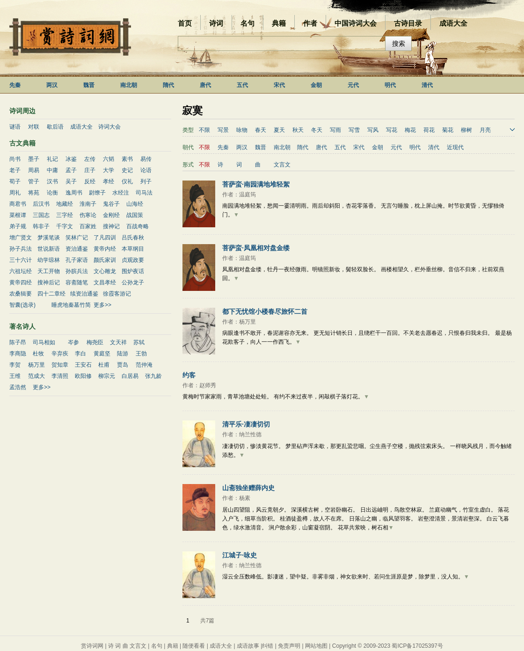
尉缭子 (97, 192)
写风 (372, 130)
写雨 (335, 130)
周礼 (15, 192)
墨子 (33, 159)
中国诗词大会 (356, 23)
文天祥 (118, 342)
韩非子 (41, 226)
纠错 (267, 646)
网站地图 (316, 646)
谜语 (15, 126)
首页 (185, 23)
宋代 (279, 85)
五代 (242, 85)
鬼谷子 (111, 204)
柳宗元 (106, 376)
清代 (427, 85)
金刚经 (111, 215)
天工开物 (48, 271)
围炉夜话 (133, 271)
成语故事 (248, 646)
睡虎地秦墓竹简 (71, 305)
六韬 (108, 159)
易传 (146, 159)
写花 (391, 130)
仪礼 (127, 181)
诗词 (216, 23)
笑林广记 (77, 237)
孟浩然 (17, 387)
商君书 (17, 204)
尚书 (15, 159)
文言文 (282, 164)
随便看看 (193, 646)
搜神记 (111, 226)
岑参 (73, 342)
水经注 (120, 192)
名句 (247, 23)
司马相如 (44, 342)
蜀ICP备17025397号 (417, 646)
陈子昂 (17, 342)
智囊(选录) (22, 305)
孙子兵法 (20, 249)
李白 (80, 353)
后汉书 (41, 204)
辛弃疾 (59, 353)
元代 (353, 85)
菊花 (447, 130)
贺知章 (59, 365)
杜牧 (38, 353)
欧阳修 (83, 376)
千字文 (64, 226)
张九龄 (153, 376)
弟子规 (17, 226)
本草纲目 (133, 249)
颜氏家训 (105, 260)
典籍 (279, 23)
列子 (146, 181)
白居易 (130, 376)
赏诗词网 (92, 646)
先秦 (15, 85)
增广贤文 (20, 237)
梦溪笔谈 (48, 237)
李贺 (15, 365)
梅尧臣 (95, 342)
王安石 (83, 365)
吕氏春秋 (133, 237)
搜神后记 (48, 282)
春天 (260, 130)
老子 (15, 170)
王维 (15, 376)
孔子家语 (77, 260)
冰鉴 (71, 159)
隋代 (168, 85)
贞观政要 (133, 260)
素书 (127, 159)
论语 (146, 170)
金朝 (316, 85)
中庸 (52, 170)
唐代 (205, 85)
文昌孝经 (105, 282)
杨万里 (36, 365)
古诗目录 (408, 23)
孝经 (108, 181)
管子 (33, 181)
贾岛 (122, 365)
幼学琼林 (48, 260)
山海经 (134, 204)
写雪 (354, 130)
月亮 (485, 130)
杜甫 (103, 365)
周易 (33, 170)
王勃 (141, 353)
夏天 (279, 130)
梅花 (410, 130)
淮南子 (88, 204)
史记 (127, 170)
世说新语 (48, 249)
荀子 (15, 181)
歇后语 (55, 126)
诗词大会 (109, 126)
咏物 (241, 130)
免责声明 (289, 646)
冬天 (316, 130)
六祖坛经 (20, 271)
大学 (108, 170)
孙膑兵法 (77, 271)
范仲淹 (144, 365)
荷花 (429, 130)
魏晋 (89, 85)
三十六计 (20, 260)
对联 (33, 126)
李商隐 (17, 353)
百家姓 (88, 226)
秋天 (298, 130)
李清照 (59, 376)
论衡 (52, 192)
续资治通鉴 (84, 293)
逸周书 (74, 192)
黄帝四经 (20, 282)
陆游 (122, 353)
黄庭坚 (102, 353)
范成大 (36, 376)
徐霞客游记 (117, 293)
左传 (89, 159)
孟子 (71, 170)
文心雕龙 (105, 271)
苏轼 (139, 342)
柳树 (466, 130)
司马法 (144, 192)
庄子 (89, 170)
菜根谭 (17, 215)
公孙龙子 (133, 282)
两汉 (52, 85)
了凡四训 (105, 237)
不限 (204, 130)
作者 (310, 23)
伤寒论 (88, 215)
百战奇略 (137, 226)
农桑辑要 (20, 293)
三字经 (64, 215)
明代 (390, 85)
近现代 (455, 147)
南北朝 (128, 85)
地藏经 (64, 204)
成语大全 (453, 23)
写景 (223, 130)
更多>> (102, 305)
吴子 (71, 181)
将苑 (33, 192)
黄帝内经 (105, 249)
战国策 (134, 215)
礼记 (52, 159)
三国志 (41, 215)
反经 (89, 181)
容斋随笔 (77, 282)
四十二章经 (51, 293)
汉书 (52, 181)
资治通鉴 (77, 249)
